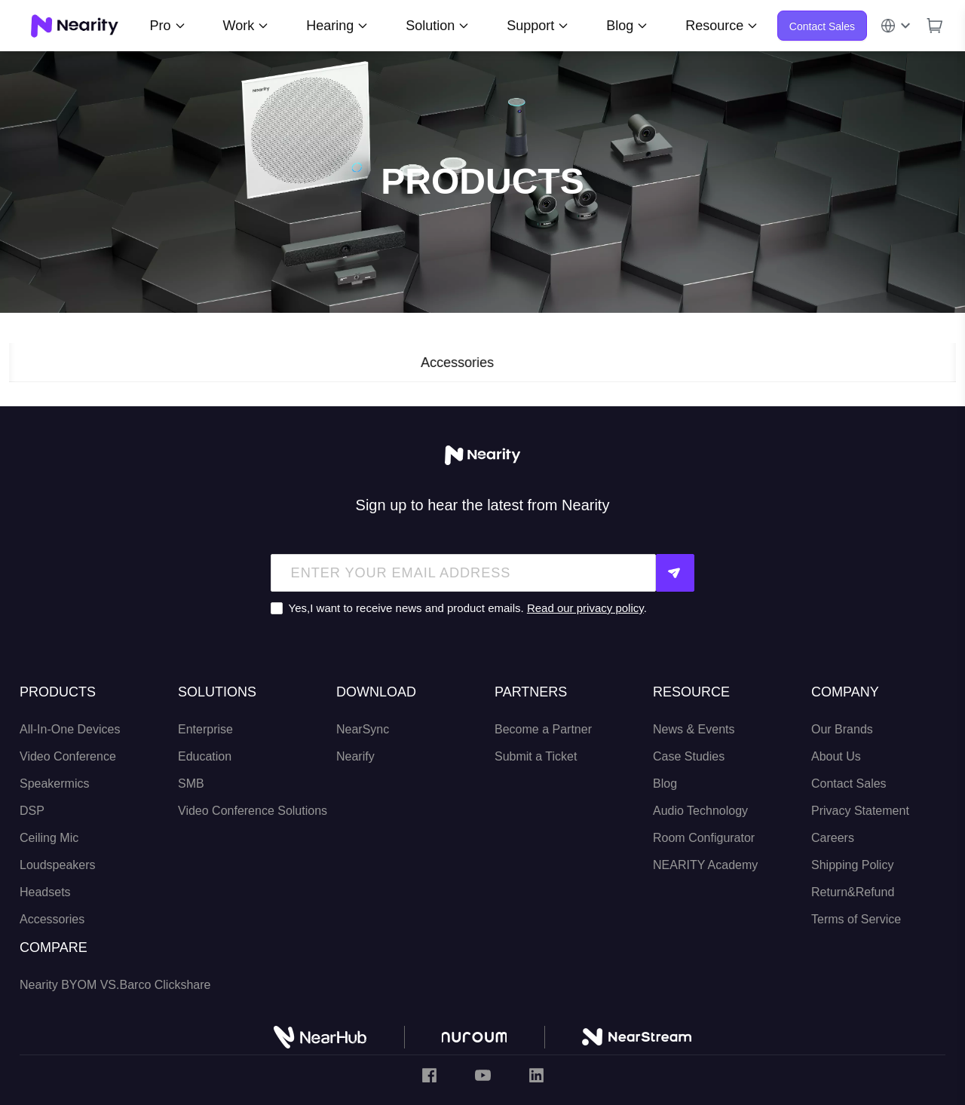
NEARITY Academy (705, 864)
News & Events (693, 728)
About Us (836, 755)
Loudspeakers (58, 864)
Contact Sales (822, 26)
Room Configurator (704, 837)
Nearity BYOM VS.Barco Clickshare (115, 984)
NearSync (362, 728)
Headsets (45, 891)
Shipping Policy (852, 864)
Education (204, 755)
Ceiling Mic (49, 837)
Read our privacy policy (585, 607)
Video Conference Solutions (252, 809)
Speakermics (54, 782)
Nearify (355, 755)
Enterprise (205, 728)
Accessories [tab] (482, 362)
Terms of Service (856, 918)
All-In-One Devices (70, 728)
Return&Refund (852, 891)
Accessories (52, 918)
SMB (191, 782)
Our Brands (842, 728)
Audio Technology (700, 809)
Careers (832, 837)
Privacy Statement (860, 809)
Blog (665, 782)
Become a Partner (543, 728)
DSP (32, 809)
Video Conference (68, 755)
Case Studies (689, 755)
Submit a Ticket (536, 755)
